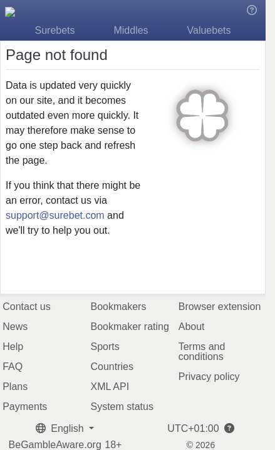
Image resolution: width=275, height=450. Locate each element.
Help (13, 346)
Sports (104, 346)
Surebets (55, 30)
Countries (111, 366)
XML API (109, 386)
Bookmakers (118, 306)
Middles (130, 30)
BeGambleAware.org (55, 445)
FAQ (13, 366)
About (192, 326)
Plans (15, 386)
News (15, 326)
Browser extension (220, 306)
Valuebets (209, 30)
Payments (25, 406)
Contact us (26, 306)
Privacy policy (209, 376)
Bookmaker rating (129, 326)
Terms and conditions (202, 351)
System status (121, 406)
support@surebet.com (55, 215)
